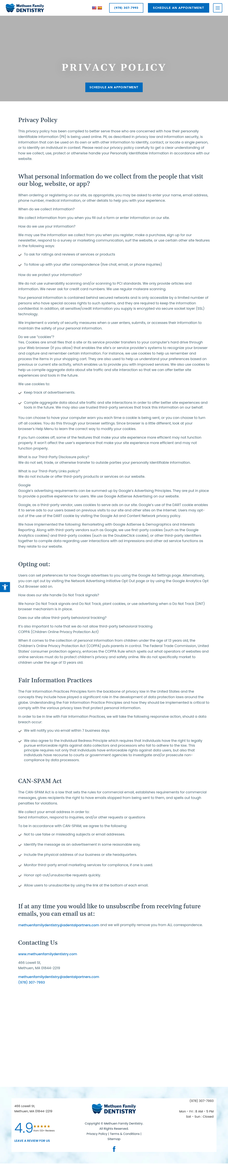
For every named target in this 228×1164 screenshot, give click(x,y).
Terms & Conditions (125, 1134)
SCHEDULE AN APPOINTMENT (178, 8)
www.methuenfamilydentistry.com (48, 954)
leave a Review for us (32, 1141)
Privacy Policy (97, 1134)
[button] (5, 587)
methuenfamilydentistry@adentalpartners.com (59, 925)
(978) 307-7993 (126, 8)
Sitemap (113, 1139)
